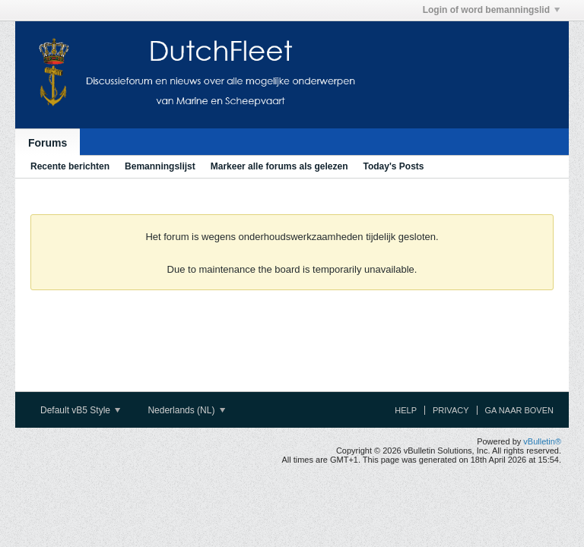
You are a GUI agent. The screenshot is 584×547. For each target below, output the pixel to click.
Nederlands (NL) (186, 410)
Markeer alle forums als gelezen (279, 166)
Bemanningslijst (160, 166)
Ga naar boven (519, 410)
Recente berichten (70, 166)
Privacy (450, 410)
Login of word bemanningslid (491, 10)
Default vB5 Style (80, 410)
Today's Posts (393, 166)
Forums (47, 143)
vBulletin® (542, 441)
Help (406, 410)
